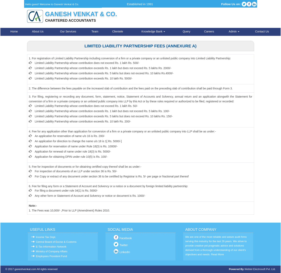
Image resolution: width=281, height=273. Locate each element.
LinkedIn (124, 252)
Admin (234, 31)
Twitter (123, 245)
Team (94, 31)
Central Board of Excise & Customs (56, 241)
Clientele (117, 31)
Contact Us (262, 31)
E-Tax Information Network (51, 246)
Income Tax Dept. (46, 237)
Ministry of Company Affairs (51, 251)
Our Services (68, 31)
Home (14, 31)
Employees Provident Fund (51, 256)
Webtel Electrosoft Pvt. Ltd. (260, 269)
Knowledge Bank (153, 31)
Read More (217, 254)
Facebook (125, 238)
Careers (209, 31)
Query (186, 31)
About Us (38, 31)
